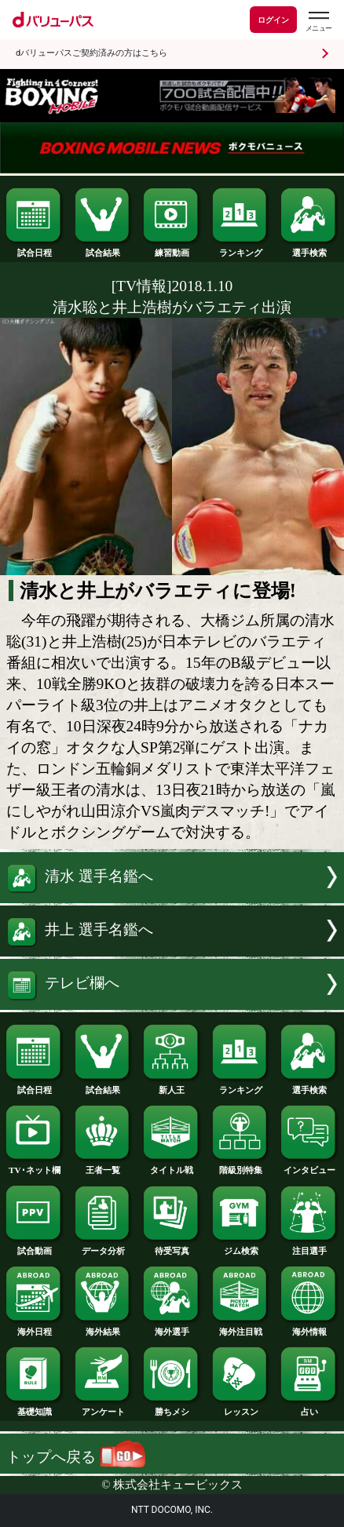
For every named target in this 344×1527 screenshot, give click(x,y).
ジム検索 (241, 1246)
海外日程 (34, 1327)
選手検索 (309, 248)
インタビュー (309, 1166)
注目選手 (309, 1246)
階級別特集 (241, 1166)
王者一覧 (103, 1166)
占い (309, 1407)
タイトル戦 (172, 1166)
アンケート (103, 1407)
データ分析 (103, 1246)
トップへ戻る (75, 1457)
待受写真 (172, 1246)
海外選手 (172, 1327)
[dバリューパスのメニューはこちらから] (318, 21)
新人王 (172, 1086)
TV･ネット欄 (34, 1166)
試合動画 (34, 1246)
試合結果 (103, 248)
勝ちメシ (172, 1407)
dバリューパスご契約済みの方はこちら (91, 53)
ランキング (241, 248)
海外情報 (309, 1327)
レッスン (241, 1407)
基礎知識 (34, 1407)
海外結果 (103, 1327)
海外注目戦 (241, 1327)
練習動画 (172, 248)
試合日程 (34, 248)
